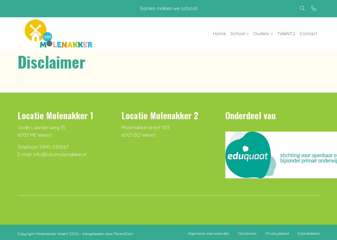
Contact (308, 33)
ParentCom (123, 233)
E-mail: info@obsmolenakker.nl (52, 154)
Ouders (261, 33)
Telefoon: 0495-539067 (43, 147)
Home (219, 33)
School (238, 33)
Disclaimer (247, 233)
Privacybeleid (277, 233)
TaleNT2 (286, 33)
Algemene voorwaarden (209, 233)
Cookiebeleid (308, 233)
